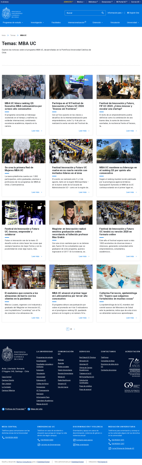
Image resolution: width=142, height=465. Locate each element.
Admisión (68, 2)
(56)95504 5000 (47, 440)
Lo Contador (6, 387)
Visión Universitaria (65, 370)
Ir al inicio (5, 2)
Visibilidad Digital (43, 462)
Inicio (4, 35)
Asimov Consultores (24, 462)
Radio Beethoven (64, 380)
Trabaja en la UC (85, 373)
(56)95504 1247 (118, 444)
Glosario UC (62, 384)
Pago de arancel (85, 389)
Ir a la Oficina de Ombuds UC (123, 448)
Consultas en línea (107, 361)
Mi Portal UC (121, 2)
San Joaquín (6, 384)
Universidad (40, 377)
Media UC (61, 377)
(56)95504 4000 (11, 437)
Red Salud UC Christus (87, 357)
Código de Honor (42, 384)
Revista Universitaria (65, 373)
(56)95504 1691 (118, 440)
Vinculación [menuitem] (115, 22)
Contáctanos (108, 352)
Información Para (42, 397)
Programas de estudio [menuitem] (13, 22)
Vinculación (40, 373)
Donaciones (106, 2)
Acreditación (132, 352)
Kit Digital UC (102, 462)
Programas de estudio (44, 357)
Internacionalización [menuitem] (76, 22)
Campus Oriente (8, 380)
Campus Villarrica (8, 390)
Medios (81, 2)
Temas (12, 35)
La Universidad (44, 352)
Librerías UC (83, 364)
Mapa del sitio (34, 409)
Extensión (40, 370)
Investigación (41, 361)
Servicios (84, 352)
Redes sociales (63, 367)
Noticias (61, 360)
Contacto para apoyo (84, 440)
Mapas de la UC (42, 404)
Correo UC (136, 2)
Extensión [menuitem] (98, 22)
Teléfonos (104, 357)
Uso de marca (63, 387)
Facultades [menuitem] (56, 22)
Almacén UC (84, 361)
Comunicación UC (66, 353)
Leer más (37, 131)
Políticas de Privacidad (13, 409)
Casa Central (6, 377)
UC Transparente (42, 390)
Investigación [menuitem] (37, 22)
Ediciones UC (41, 380)
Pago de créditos (85, 386)
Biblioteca (93, 2)
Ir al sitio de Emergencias (50, 445)
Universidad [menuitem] (133, 22)
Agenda (61, 363)
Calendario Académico (44, 401)
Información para (116, 13)
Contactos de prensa (108, 370)
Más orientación (82, 445)
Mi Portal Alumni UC (86, 377)
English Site (133, 13)
